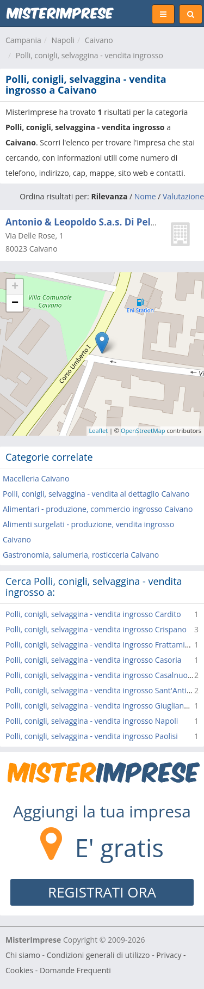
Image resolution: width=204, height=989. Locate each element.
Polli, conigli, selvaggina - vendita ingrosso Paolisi (91, 736)
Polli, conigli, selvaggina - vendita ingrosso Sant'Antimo (101, 690)
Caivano (99, 40)
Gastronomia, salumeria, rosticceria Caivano (81, 555)
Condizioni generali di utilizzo (98, 955)
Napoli (63, 40)
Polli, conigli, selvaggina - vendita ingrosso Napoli (91, 721)
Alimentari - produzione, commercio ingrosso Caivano (98, 509)
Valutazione (183, 196)
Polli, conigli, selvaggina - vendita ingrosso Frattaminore (103, 644)
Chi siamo (22, 955)
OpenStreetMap (143, 430)
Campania (23, 40)
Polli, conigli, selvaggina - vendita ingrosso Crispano (96, 629)
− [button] (14, 303)
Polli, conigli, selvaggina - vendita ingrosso (89, 55)
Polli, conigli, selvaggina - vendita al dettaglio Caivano (96, 494)
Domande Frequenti (75, 970)
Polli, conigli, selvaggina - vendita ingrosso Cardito (93, 614)
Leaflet (98, 430)
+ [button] (14, 287)
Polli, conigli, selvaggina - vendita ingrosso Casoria (93, 660)
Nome (145, 196)
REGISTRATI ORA (102, 892)
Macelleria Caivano (36, 478)
